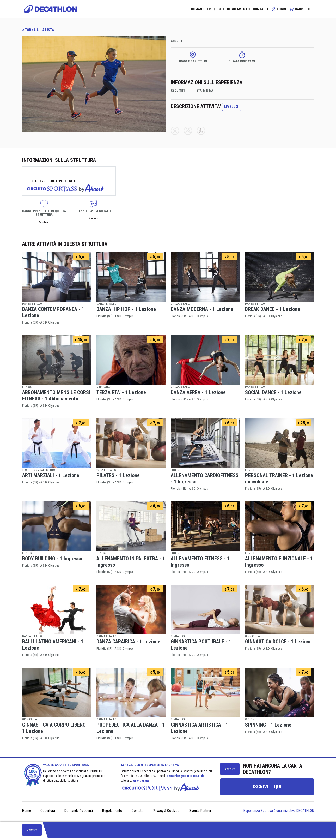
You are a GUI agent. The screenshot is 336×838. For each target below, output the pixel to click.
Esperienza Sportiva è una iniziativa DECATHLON (278, 811)
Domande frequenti (78, 811)
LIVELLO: (231, 106)
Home (26, 811)
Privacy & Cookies (166, 811)
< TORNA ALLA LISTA (38, 30)
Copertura (47, 811)
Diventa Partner (200, 811)
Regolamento (112, 811)
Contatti (137, 811)
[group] (267, 786)
